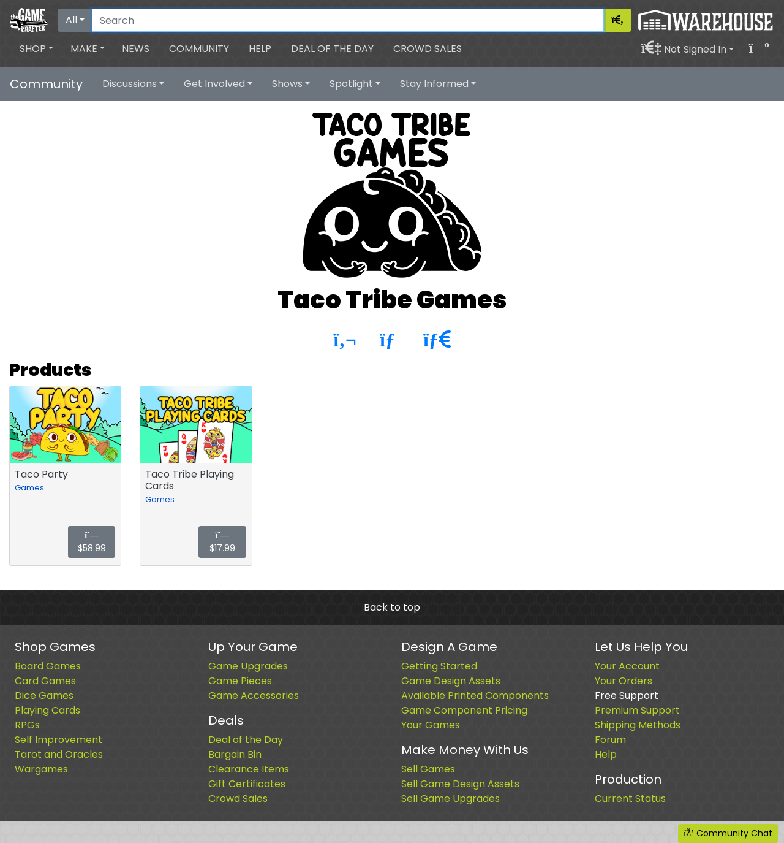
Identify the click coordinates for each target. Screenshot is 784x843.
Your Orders (623, 681)
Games (29, 488)
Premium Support (637, 710)
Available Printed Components (475, 696)
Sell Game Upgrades (450, 799)
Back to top (392, 607)
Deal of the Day (332, 49)
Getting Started (439, 666)
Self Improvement (58, 740)
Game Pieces (240, 681)
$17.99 (222, 543)
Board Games (48, 666)
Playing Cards (47, 710)
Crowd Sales (427, 49)
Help (260, 49)
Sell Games (428, 769)
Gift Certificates (246, 784)
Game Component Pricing (464, 710)
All (71, 20)
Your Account (627, 666)
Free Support (626, 696)
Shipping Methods (637, 725)
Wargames (41, 769)
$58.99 (92, 543)
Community (199, 49)
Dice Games (44, 696)
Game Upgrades (248, 666)
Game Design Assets (450, 681)
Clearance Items (248, 769)
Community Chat (728, 833)
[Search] (348, 20)
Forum (610, 740)
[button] (36, 49)
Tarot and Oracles (59, 754)
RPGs (27, 725)
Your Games (430, 725)
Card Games (45, 681)
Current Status (630, 799)
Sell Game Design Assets (460, 784)
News (135, 49)
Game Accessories (253, 696)
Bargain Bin (235, 754)
